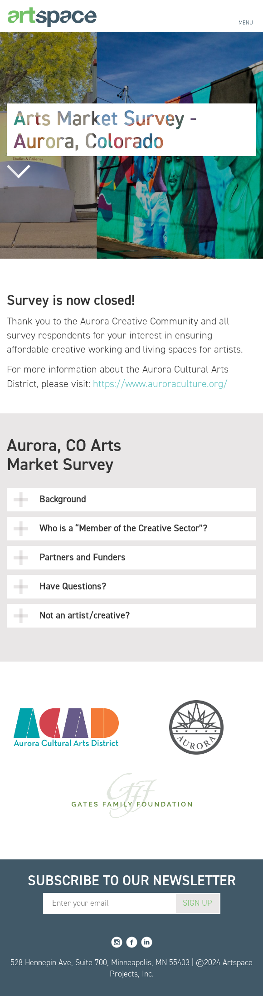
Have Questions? (60, 586)
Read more (18, 171)
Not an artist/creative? (72, 615)
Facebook (131, 942)
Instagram (116, 942)
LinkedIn (146, 942)
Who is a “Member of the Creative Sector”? (110, 528)
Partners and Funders (70, 557)
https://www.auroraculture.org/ (160, 383)
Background (50, 499)
